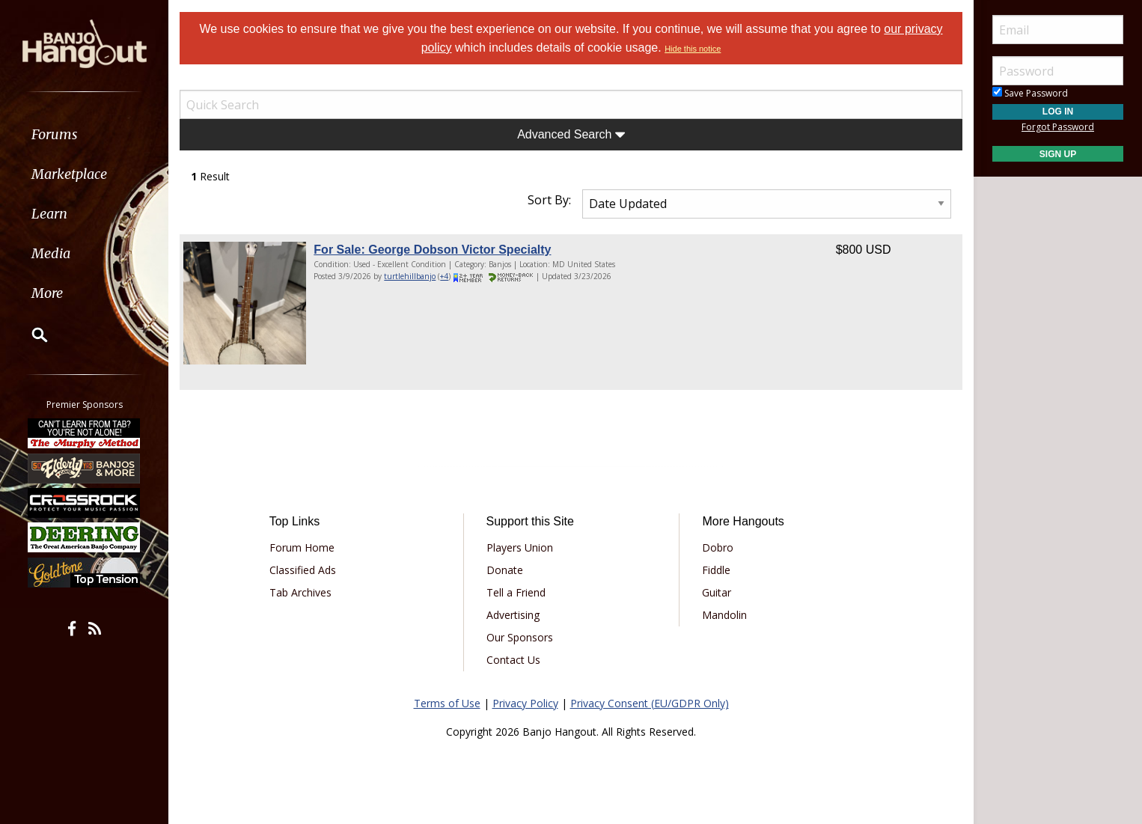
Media (50, 253)
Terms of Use (447, 703)
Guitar (716, 592)
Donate (504, 570)
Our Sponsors (519, 637)
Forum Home (302, 547)
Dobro (717, 547)
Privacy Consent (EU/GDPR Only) (649, 703)
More (47, 293)
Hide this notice (693, 48)
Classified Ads (302, 570)
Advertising (513, 615)
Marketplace (69, 174)
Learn (49, 213)
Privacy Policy (525, 703)
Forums (54, 134)
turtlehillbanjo (410, 276)
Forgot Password (1058, 126)
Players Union (519, 547)
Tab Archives (300, 592)
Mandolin (724, 615)
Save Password (1030, 93)
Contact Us (513, 660)
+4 (444, 276)
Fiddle (716, 570)
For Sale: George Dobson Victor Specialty (432, 249)
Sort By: (549, 200)
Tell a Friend (516, 592)
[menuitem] (84, 134)
